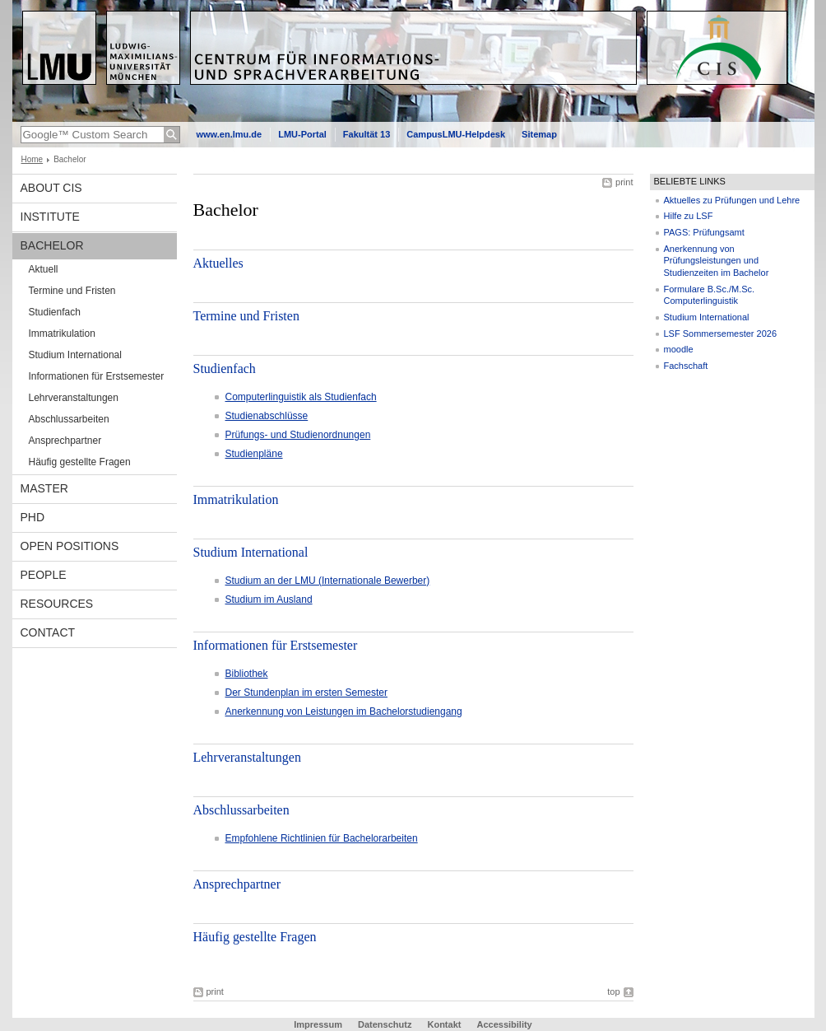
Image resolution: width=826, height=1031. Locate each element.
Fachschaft (686, 366)
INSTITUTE (50, 216)
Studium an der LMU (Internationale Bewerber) (327, 580)
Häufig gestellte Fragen (80, 462)
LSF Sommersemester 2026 (720, 333)
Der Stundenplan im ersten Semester (306, 692)
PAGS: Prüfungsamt (704, 232)
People (44, 574)
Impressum (318, 1024)
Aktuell (43, 269)
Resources (57, 603)
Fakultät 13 (366, 134)
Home (32, 159)
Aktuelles (218, 263)
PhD (33, 517)
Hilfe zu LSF (688, 216)
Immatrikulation (62, 333)
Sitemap (539, 134)
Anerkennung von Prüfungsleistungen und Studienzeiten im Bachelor (716, 261)
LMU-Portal (302, 134)
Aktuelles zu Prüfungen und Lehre (732, 200)
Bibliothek (246, 673)
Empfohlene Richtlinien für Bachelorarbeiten (321, 838)
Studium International (75, 355)
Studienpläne (254, 454)
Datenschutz (384, 1024)
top (613, 991)
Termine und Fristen (72, 290)
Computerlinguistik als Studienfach (301, 397)
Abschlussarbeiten (69, 419)
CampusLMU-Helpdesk (455, 134)
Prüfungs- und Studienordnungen (298, 435)
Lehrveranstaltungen (73, 398)
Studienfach (55, 312)
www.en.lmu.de (229, 134)
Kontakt (444, 1024)
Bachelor (52, 245)
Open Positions (70, 546)
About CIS (51, 187)
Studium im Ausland (269, 599)
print (624, 182)
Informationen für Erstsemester (97, 376)
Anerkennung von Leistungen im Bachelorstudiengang (343, 711)
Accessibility (503, 1024)
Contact (48, 632)
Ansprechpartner (65, 440)
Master (44, 488)
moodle (679, 349)
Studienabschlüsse (267, 416)
